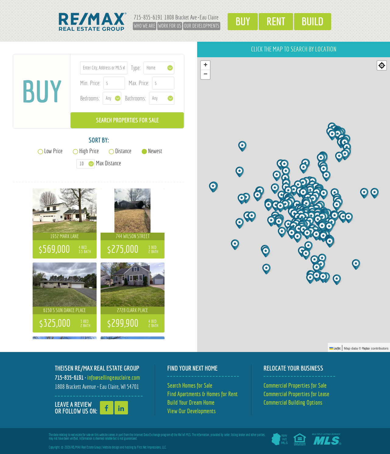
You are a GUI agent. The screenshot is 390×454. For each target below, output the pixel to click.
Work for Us (169, 26)
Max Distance (108, 163)
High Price (89, 150)
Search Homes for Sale (189, 385)
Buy (242, 21)
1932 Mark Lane (64, 236)
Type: (136, 67)
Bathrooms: (135, 98)
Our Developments (201, 26)
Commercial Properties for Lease (296, 393)
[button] (266, 252)
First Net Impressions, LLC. (152, 447)
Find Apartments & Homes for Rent (202, 393)
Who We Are (144, 26)
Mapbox (366, 348)
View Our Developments (191, 410)
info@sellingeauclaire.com (113, 377)
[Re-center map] (381, 65)
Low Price (53, 150)
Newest (155, 150)
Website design (111, 447)
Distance (123, 150)
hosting (129, 447)
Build (313, 21)
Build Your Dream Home (190, 402)
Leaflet (335, 348)
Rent (276, 21)
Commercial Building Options (293, 402)
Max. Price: (139, 82)
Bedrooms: (90, 98)
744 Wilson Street (133, 236)
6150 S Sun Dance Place (64, 310)
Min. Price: (90, 82)
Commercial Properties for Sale (295, 385)
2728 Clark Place (132, 310)
